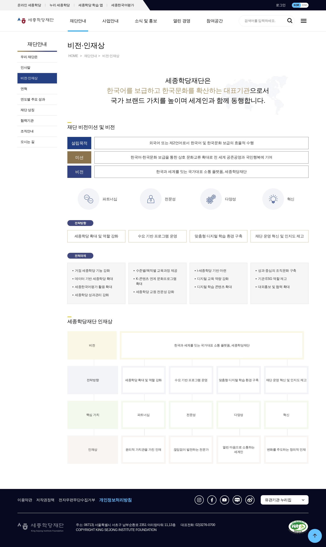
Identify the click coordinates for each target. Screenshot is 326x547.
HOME (73, 56)
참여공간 (214, 21)
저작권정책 (45, 500)
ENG (304, 5)
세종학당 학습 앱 (90, 5)
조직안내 (27, 131)
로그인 (281, 5)
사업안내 (110, 21)
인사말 (25, 67)
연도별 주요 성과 (33, 99)
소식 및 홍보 (146, 21)
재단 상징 (27, 110)
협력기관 (27, 120)
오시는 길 (27, 142)
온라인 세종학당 (29, 5)
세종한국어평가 (122, 5)
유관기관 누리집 (278, 500)
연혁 (24, 89)
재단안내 (78, 21)
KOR (296, 5)
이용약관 (24, 500)
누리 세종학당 (59, 5)
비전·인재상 (29, 78)
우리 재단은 (29, 57)
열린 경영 (181, 21)
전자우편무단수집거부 (77, 500)
